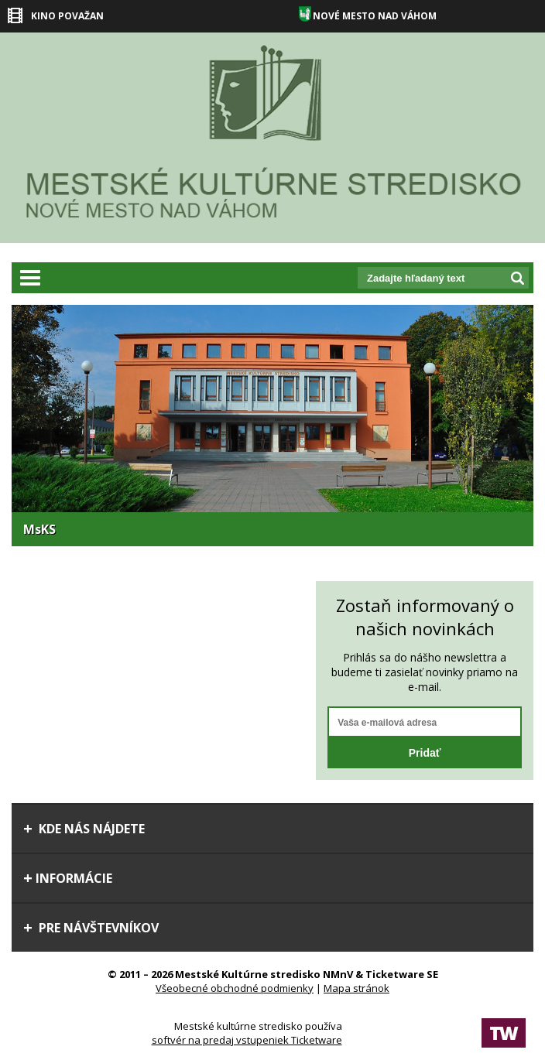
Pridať (425, 753)
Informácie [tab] (67, 878)
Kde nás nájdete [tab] (84, 828)
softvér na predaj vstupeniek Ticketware (247, 1040)
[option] (272, 425)
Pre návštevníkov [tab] (91, 927)
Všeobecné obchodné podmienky (235, 988)
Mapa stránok (356, 988)
